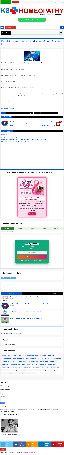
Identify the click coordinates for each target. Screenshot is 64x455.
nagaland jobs (26, 367)
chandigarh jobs (6, 358)
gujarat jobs (48, 358)
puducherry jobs (55, 367)
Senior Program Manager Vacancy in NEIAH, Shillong (26, 318)
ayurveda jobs (10, 113)
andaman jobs (6, 355)
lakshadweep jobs (15, 364)
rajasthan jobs (14, 370)
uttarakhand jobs (20, 373)
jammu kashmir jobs (22, 361)
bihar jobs (51, 355)
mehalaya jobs (16, 367)
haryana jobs (57, 358)
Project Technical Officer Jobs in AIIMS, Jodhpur (25, 311)
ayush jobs (18, 113)
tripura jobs (53, 370)
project (43, 113)
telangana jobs (43, 370)
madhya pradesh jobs (27, 364)
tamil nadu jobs (33, 370)
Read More (32, 213)
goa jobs (40, 358)
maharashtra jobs (40, 364)
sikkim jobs (24, 370)
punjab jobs (5, 370)
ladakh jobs (5, 364)
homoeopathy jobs (28, 113)
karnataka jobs (44, 361)
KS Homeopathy (10, 452)
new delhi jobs (36, 367)
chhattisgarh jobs (18, 358)
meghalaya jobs (6, 367)
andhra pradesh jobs (17, 355)
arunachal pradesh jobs (31, 355)
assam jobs (43, 355)
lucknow (37, 113)
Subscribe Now (32, 257)
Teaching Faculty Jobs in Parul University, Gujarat (25, 296)
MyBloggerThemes (29, 452)
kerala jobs (53, 361)
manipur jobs (51, 364)
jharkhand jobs (33, 361)
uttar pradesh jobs (52, 113)
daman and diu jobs (31, 358)
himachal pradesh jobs (8, 361)
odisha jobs (45, 367)
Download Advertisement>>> (9, 108)
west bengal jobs (31, 373)
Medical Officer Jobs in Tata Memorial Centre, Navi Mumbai (29, 304)
